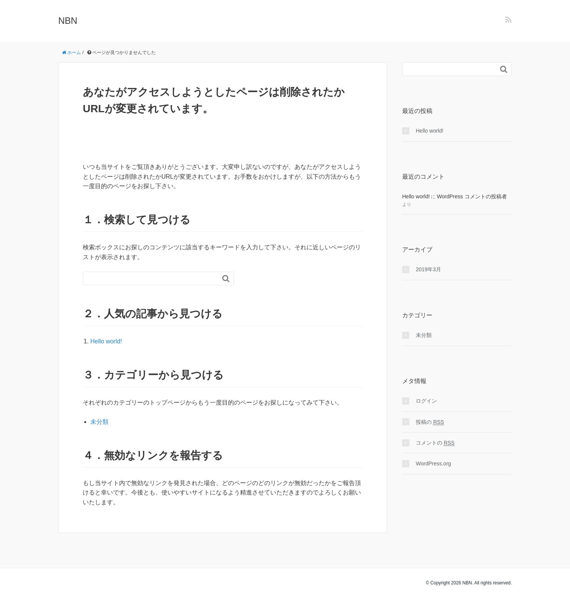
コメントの (435, 443)
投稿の (430, 422)
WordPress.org (433, 463)
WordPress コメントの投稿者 (472, 196)
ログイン (426, 401)
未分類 (99, 422)
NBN (67, 20)
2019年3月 (428, 269)
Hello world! (106, 341)
